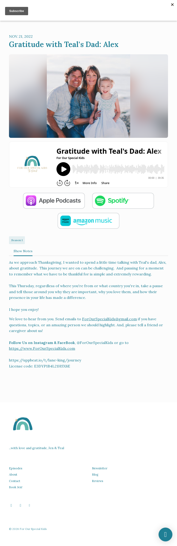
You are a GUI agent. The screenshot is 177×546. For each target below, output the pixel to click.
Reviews (97, 481)
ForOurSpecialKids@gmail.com (109, 319)
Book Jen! (15, 487)
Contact (14, 481)
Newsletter (99, 468)
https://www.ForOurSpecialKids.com (42, 348)
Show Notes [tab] (23, 251)
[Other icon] (30, 505)
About (13, 475)
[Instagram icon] (20, 505)
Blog (95, 475)
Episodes (15, 468)
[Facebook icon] (11, 505)
